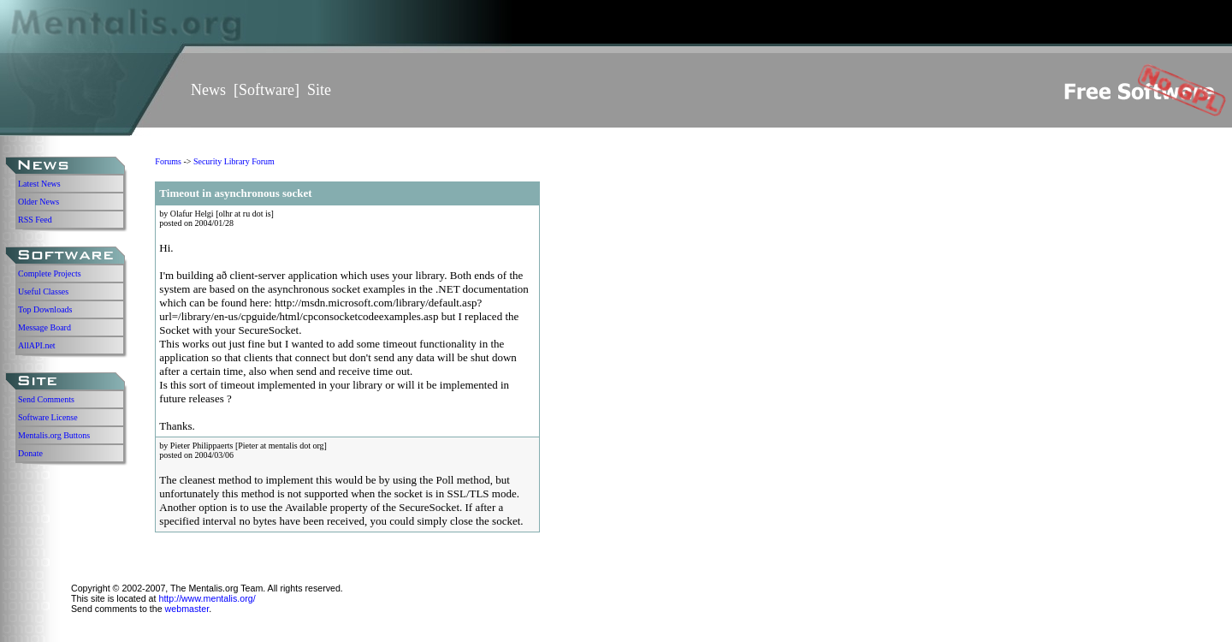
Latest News (39, 183)
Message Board (44, 327)
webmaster (187, 608)
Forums (168, 161)
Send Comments (46, 399)
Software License (48, 417)
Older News (38, 201)
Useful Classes (43, 291)
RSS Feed (35, 219)
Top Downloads (45, 309)
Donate (30, 453)
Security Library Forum (234, 161)
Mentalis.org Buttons (54, 435)
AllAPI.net (37, 345)
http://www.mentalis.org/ (206, 598)
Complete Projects (49, 273)
